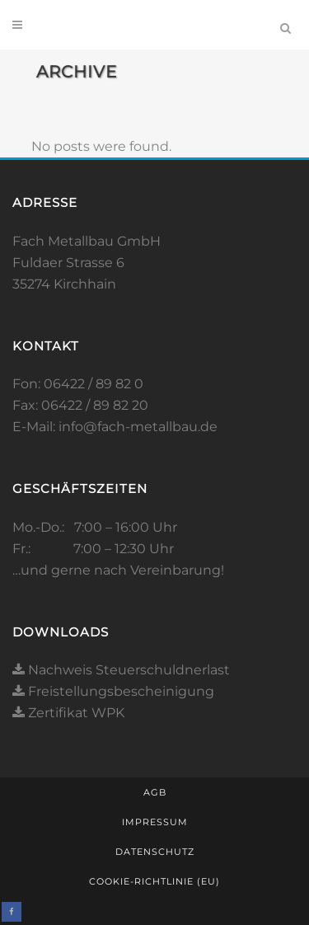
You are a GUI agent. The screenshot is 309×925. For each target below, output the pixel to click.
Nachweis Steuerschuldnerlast (121, 670)
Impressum (155, 822)
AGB (154, 792)
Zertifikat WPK (68, 713)
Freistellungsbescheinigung (113, 691)
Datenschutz (154, 851)
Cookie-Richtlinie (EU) (154, 881)
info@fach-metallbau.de (138, 426)
